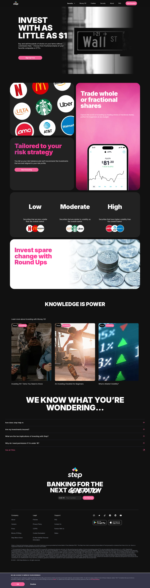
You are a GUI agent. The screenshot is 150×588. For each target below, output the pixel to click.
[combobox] (71, 3)
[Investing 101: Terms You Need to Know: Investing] (31, 354)
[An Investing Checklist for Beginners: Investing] (75, 354)
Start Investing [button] (26, 170)
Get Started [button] (131, 3)
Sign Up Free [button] (30, 58)
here (54, 579)
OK (18, 584)
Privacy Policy (95, 579)
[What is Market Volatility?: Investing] (119, 354)
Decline (33, 584)
